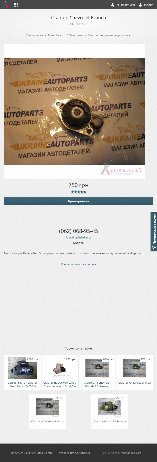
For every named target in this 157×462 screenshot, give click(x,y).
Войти (148, 4)
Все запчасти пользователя (78, 264)
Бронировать (78, 201)
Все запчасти (34, 35)
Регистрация (126, 4)
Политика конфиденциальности (31, 453)
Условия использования (74, 453)
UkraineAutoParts (78, 237)
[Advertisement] (78, 306)
